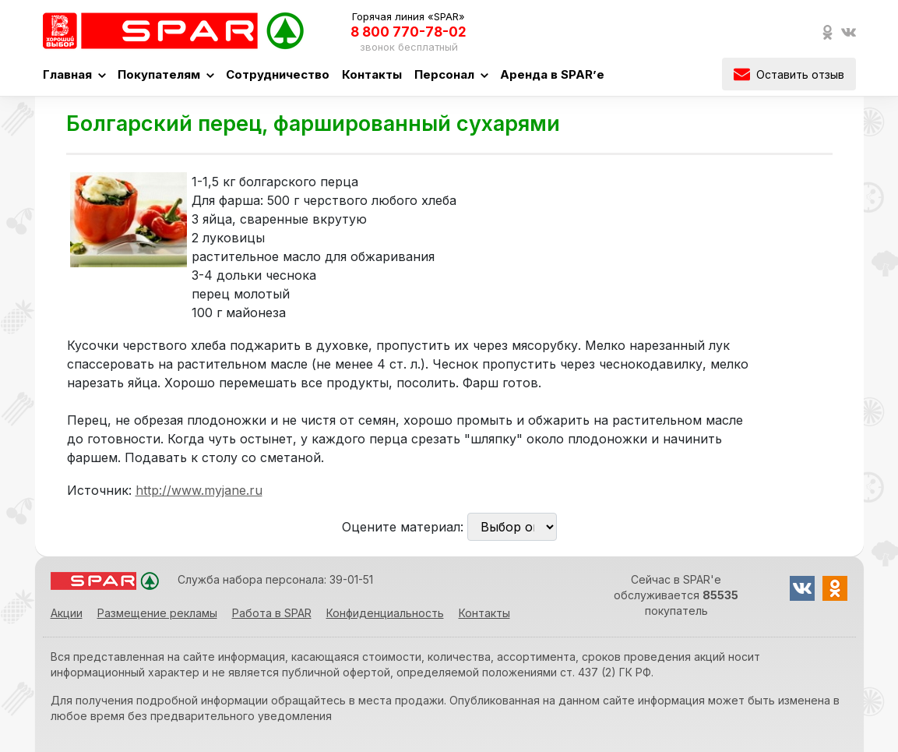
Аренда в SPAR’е (552, 74)
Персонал (451, 74)
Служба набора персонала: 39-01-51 (275, 579)
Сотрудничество (277, 74)
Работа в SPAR (272, 613)
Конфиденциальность (385, 613)
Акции (67, 613)
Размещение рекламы (157, 613)
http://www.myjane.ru (199, 490)
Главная (74, 74)
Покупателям (165, 74)
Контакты (372, 74)
